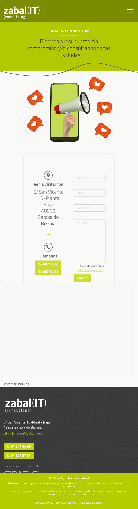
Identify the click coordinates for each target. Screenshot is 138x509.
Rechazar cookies (66, 502)
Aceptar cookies (44, 502)
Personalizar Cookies (91, 502)
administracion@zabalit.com (23, 433)
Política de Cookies (86, 494)
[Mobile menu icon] (130, 11)
